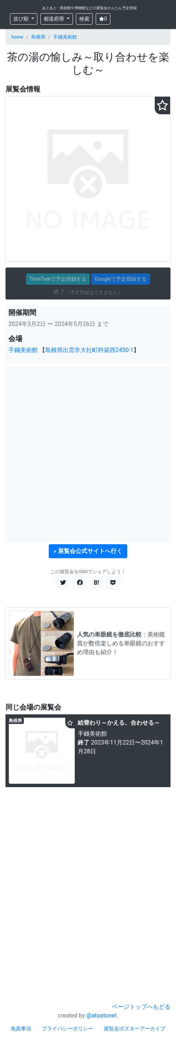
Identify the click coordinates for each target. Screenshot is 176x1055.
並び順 (21, 19)
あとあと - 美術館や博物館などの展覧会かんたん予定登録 (89, 8)
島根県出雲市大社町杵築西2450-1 (89, 350)
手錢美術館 (65, 37)
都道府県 (54, 19)
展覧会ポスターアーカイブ (134, 1028)
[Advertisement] (88, 454)
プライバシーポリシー (67, 1028)
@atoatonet (102, 1015)
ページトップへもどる (141, 1006)
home (17, 37)
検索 (84, 19)
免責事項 (21, 1028)
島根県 (38, 37)
